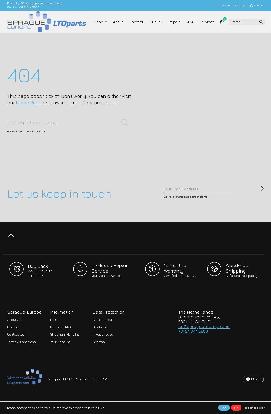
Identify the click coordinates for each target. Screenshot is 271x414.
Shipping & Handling (65, 347)
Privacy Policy (103, 347)
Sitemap (99, 355)
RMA (185, 25)
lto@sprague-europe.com (204, 339)
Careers (13, 340)
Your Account (60, 355)
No (236, 408)
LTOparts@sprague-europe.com (40, 3)
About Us (14, 333)
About (118, 25)
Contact (135, 25)
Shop (102, 25)
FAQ (53, 333)
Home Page (29, 110)
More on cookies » (254, 407)
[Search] (243, 25)
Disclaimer (100, 340)
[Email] (214, 201)
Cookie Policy (102, 333)
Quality (153, 25)
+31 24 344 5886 (29, 7)
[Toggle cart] (216, 25)
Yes (224, 408)
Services (201, 25)
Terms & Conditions (21, 355)
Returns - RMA (61, 340)
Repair (170, 25)
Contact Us (15, 347)
